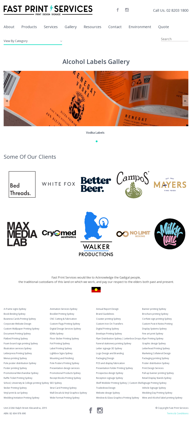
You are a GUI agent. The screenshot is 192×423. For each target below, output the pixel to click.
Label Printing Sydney (61, 348)
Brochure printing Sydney (155, 313)
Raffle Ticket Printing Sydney (18, 378)
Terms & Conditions (177, 413)
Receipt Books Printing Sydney (65, 378)
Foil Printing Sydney (60, 343)
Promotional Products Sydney (65, 373)
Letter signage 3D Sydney (109, 348)
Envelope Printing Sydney (109, 333)
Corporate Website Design (17, 323)
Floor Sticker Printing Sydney (64, 338)
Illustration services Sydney (17, 348)
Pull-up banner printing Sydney (158, 373)
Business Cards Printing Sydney (20, 318)
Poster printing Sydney (15, 368)
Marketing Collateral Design (156, 353)
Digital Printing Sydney (107, 328)
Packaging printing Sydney (155, 358)
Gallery (71, 26)
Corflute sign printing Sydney (157, 318)
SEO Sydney (56, 382)
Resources (92, 26)
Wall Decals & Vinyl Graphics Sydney (68, 392)
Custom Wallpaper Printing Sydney (21, 328)
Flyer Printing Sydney (152, 338)
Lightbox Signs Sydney (61, 353)
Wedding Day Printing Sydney (157, 392)
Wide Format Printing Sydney (64, 397)
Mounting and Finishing (62, 358)
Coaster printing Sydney (108, 318)
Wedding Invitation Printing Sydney (21, 397)
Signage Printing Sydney (154, 382)
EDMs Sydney (56, 333)
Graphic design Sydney (154, 343)
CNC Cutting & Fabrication (63, 318)
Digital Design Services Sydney (65, 328)
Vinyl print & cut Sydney (16, 392)
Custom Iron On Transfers (109, 323)
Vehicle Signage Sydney (154, 387)
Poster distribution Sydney (155, 363)
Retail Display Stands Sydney (156, 378)
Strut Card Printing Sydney (63, 387)
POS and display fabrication (110, 363)
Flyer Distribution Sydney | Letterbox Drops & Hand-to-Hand (119, 338)
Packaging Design (105, 358)
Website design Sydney (108, 392)
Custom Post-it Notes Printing (157, 323)
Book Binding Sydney (14, 313)
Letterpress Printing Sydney (18, 353)
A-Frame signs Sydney (15, 308)
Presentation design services (64, 368)
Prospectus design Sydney (109, 373)
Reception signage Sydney (109, 378)
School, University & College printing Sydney (26, 382)
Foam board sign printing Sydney (21, 343)
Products (29, 26)
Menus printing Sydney (15, 358)
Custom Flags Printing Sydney (65, 323)
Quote (163, 26)
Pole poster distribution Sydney (20, 363)
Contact (115, 26)
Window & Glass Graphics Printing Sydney (117, 397)
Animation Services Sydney (63, 308)
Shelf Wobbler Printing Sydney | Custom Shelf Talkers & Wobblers (119, 382)
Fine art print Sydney (152, 333)
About (9, 26)
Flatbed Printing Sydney (16, 338)
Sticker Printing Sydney (15, 387)
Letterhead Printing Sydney (156, 348)
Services (51, 26)
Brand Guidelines (105, 313)
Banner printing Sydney (154, 308)
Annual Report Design (107, 308)
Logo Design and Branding (110, 353)
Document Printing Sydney (17, 333)
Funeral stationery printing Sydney (113, 343)
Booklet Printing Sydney (62, 313)
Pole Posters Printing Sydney (64, 363)
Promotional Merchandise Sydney (21, 373)
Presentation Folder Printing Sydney (114, 368)
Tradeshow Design (105, 387)
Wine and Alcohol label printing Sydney (162, 397)
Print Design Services (153, 368)
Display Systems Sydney (154, 328)
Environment (140, 26)
